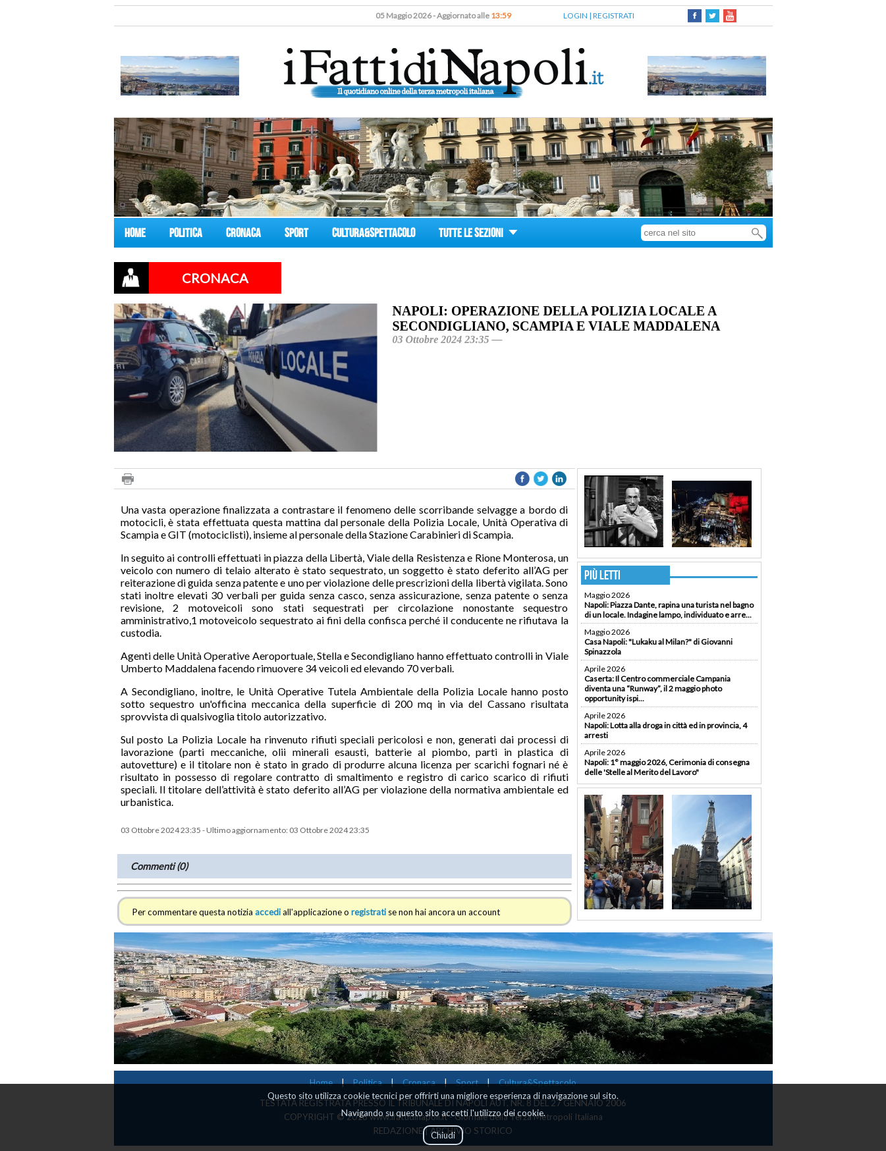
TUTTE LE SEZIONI (478, 234)
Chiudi (443, 1135)
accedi (268, 912)
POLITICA (185, 234)
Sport (467, 1082)
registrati (368, 912)
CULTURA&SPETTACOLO (373, 234)
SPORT (296, 234)
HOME (135, 234)
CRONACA (243, 234)
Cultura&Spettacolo (537, 1082)
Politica (367, 1082)
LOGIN (575, 15)
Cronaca (418, 1082)
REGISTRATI (613, 15)
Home (321, 1082)
